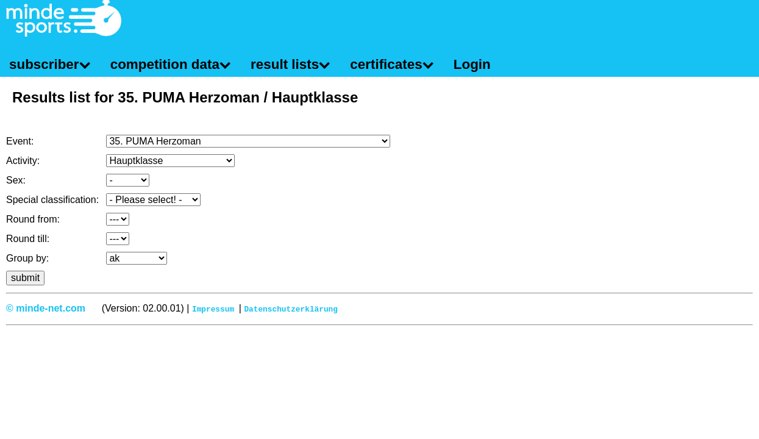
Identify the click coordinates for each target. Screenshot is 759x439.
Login (472, 64)
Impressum (213, 308)
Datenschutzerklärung (291, 308)
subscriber (44, 64)
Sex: (16, 180)
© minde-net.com (45, 308)
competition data (164, 64)
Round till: (27, 239)
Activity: (23, 160)
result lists (285, 64)
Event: (20, 141)
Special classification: (52, 200)
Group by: (27, 258)
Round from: (33, 219)
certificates (386, 64)
